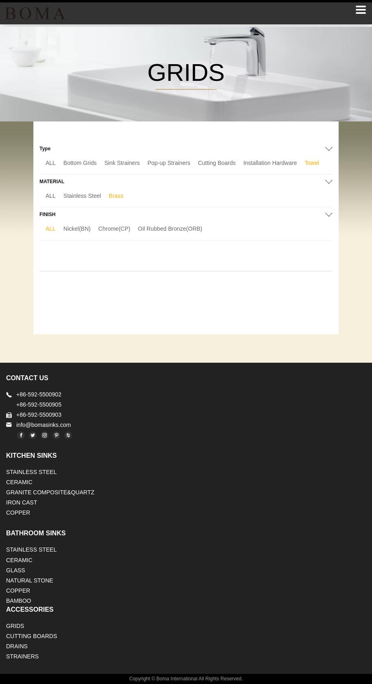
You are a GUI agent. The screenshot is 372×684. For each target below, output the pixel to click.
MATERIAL (51, 181)
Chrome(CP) (114, 228)
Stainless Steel (82, 196)
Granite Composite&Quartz (50, 492)
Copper (18, 512)
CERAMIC (19, 482)
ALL (51, 163)
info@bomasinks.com (43, 425)
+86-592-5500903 (38, 414)
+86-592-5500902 (38, 394)
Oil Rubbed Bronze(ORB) (170, 228)
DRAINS (17, 646)
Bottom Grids (80, 163)
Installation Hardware (270, 163)
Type (44, 149)
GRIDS (15, 626)
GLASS (15, 570)
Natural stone (29, 580)
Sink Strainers (122, 163)
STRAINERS (22, 656)
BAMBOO (18, 600)
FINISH (47, 214)
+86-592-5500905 (38, 404)
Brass (116, 196)
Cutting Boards (217, 163)
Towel (311, 163)
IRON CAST (21, 502)
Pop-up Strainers (168, 163)
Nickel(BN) (77, 228)
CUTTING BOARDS (31, 636)
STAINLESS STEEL (31, 472)
